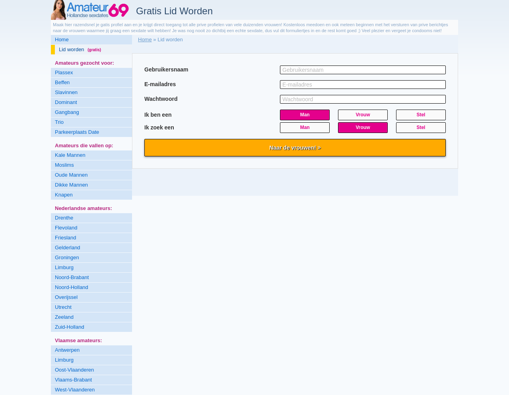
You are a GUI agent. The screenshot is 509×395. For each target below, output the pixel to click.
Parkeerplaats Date (77, 132)
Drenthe (64, 218)
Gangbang (67, 112)
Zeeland (64, 317)
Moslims (64, 165)
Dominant (66, 102)
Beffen (62, 82)
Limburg (64, 267)
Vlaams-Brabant (73, 380)
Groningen (67, 257)
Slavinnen (66, 92)
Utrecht (63, 307)
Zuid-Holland (69, 327)
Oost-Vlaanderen (74, 370)
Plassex (64, 72)
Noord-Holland (71, 287)
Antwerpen (67, 350)
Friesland (65, 238)
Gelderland (67, 247)
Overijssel (66, 297)
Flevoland (66, 228)
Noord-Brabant (72, 277)
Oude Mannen (71, 175)
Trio (59, 122)
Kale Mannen (70, 155)
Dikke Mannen (71, 185)
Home (62, 39)
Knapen (64, 195)
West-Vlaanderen (75, 390)
